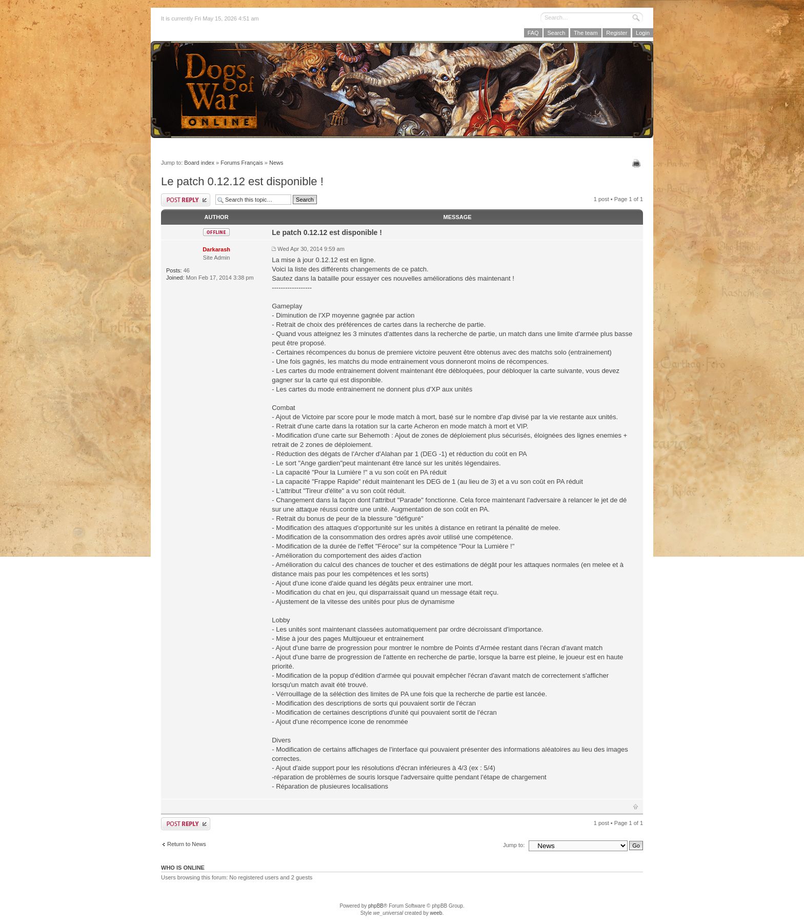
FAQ (533, 33)
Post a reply (185, 199)
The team (585, 33)
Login (643, 33)
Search (556, 33)
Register (616, 33)
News (276, 163)
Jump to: (514, 845)
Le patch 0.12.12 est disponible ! (242, 181)
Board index (199, 163)
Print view (637, 163)
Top (635, 806)
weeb (436, 913)
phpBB (376, 906)
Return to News (186, 844)
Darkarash (216, 249)
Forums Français (241, 163)
